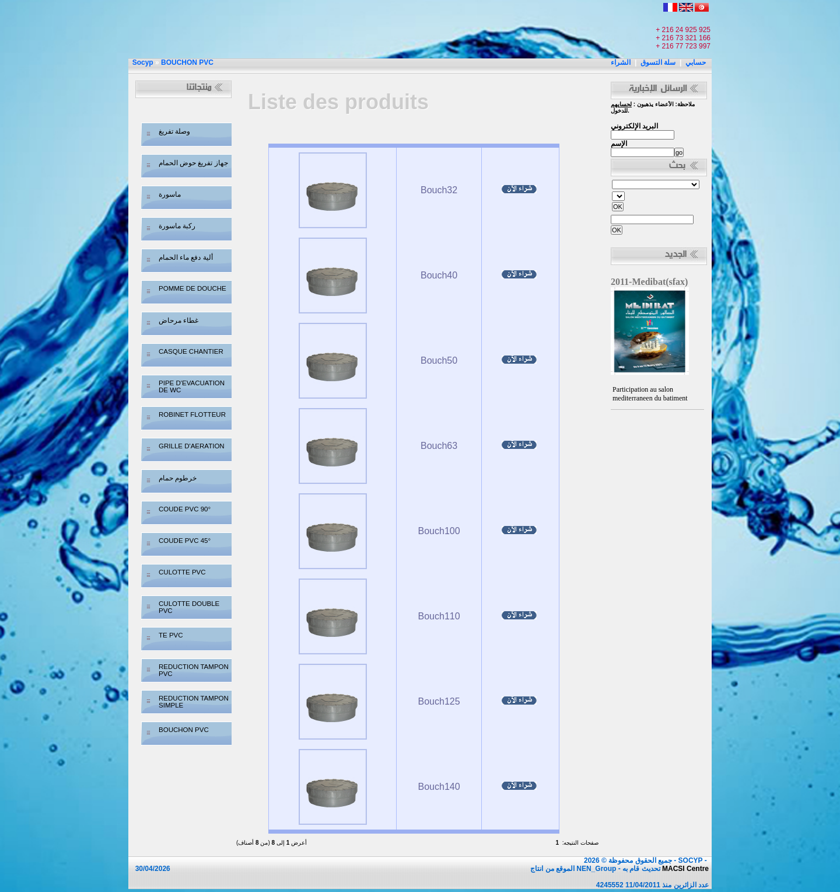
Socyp (142, 62)
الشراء (621, 62)
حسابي (695, 62)
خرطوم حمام (178, 478)
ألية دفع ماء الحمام (186, 257)
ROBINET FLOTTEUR (192, 414)
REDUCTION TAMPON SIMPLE (194, 702)
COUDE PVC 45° (185, 540)
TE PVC (171, 635)
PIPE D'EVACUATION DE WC (192, 386)
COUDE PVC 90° (185, 509)
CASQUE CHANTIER (191, 351)
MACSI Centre (685, 869)
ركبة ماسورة (177, 225)
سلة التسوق (658, 62)
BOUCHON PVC (187, 62)
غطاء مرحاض (178, 320)
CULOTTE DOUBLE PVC (189, 607)
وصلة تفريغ (174, 131)
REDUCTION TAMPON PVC (194, 670)
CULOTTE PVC (182, 572)
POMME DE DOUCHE (192, 288)
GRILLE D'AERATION (192, 446)
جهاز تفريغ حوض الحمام (193, 162)
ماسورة (170, 194)
